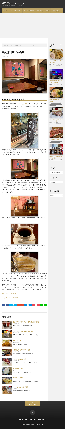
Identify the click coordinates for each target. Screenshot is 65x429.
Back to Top (32, 404)
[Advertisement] (32, 26)
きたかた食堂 (23, 104)
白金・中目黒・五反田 (55, 141)
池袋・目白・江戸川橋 (56, 65)
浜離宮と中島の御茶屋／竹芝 (21, 350)
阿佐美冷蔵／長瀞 (18, 368)
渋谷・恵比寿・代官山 (57, 103)
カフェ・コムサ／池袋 (19, 359)
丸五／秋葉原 (17, 340)
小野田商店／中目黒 (54, 139)
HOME (5, 10)
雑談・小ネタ (55, 10)
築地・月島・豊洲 (57, 159)
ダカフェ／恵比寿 (18, 378)
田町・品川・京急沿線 (56, 85)
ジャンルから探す (15, 10)
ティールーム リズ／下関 (20, 387)
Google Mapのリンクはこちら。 (11, 297)
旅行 (47, 10)
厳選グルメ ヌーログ (13, 3)
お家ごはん (40, 10)
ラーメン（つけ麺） (55, 64)
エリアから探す (28, 10)
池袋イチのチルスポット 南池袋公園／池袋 (26, 322)
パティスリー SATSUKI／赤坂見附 (23, 331)
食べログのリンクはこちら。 (10, 293)
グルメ (21, 419)
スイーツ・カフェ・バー (56, 122)
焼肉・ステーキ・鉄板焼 (56, 140)
